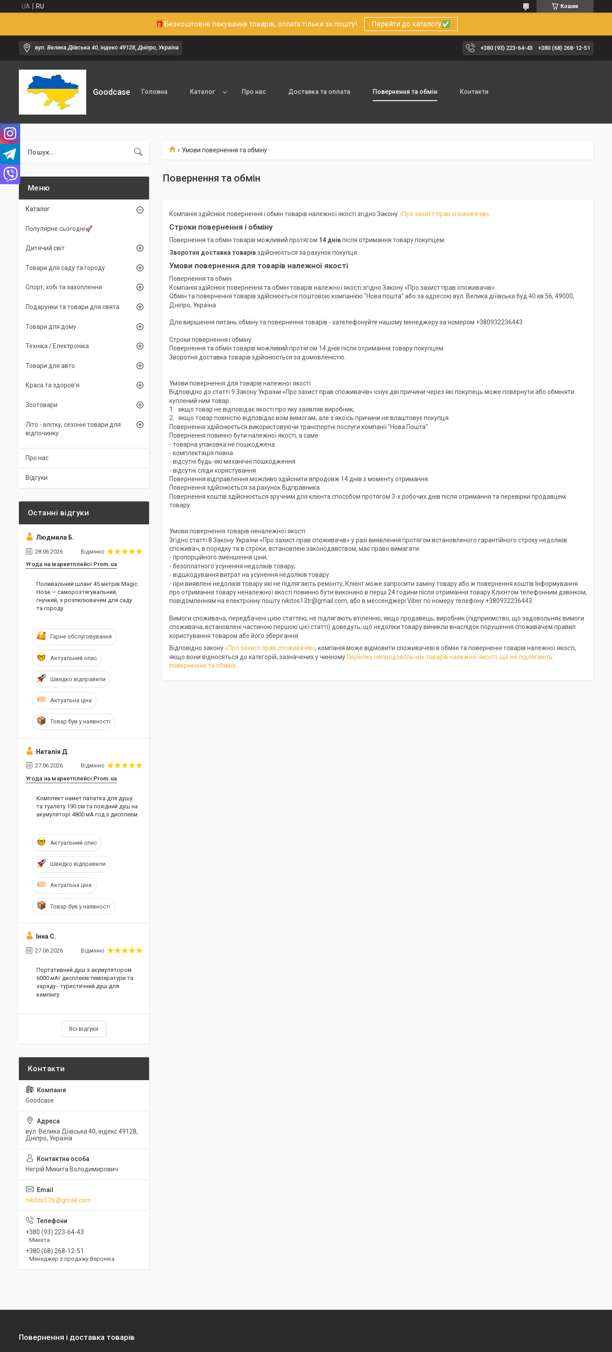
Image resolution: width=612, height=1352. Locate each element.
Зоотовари (41, 404)
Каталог (202, 91)
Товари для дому (51, 326)
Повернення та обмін (405, 91)
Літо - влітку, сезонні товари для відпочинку (73, 429)
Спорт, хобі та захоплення (64, 287)
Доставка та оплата (319, 91)
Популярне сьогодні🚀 (59, 228)
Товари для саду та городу (65, 267)
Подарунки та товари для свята (72, 306)
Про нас (254, 91)
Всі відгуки (83, 1028)
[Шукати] (138, 152)
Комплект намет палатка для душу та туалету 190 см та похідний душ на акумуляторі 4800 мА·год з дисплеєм (87, 806)
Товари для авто (50, 365)
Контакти (474, 91)
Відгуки (37, 477)
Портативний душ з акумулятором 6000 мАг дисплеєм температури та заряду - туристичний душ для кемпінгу (84, 982)
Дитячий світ (45, 248)
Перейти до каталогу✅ (410, 24)
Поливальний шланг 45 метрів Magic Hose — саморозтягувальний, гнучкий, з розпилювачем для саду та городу (86, 596)
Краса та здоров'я (52, 385)
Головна (154, 91)
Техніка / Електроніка (57, 346)
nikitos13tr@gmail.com (58, 1200)
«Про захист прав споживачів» (444, 213)
